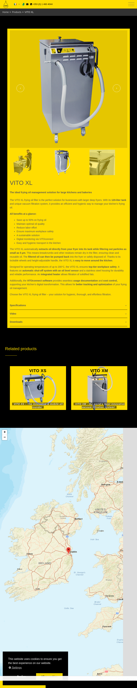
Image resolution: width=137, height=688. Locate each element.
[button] (68, 550)
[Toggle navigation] (131, 4)
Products (16, 12)
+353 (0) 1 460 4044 (41, 4)
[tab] (68, 305)
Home (5, 12)
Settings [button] (15, 667)
